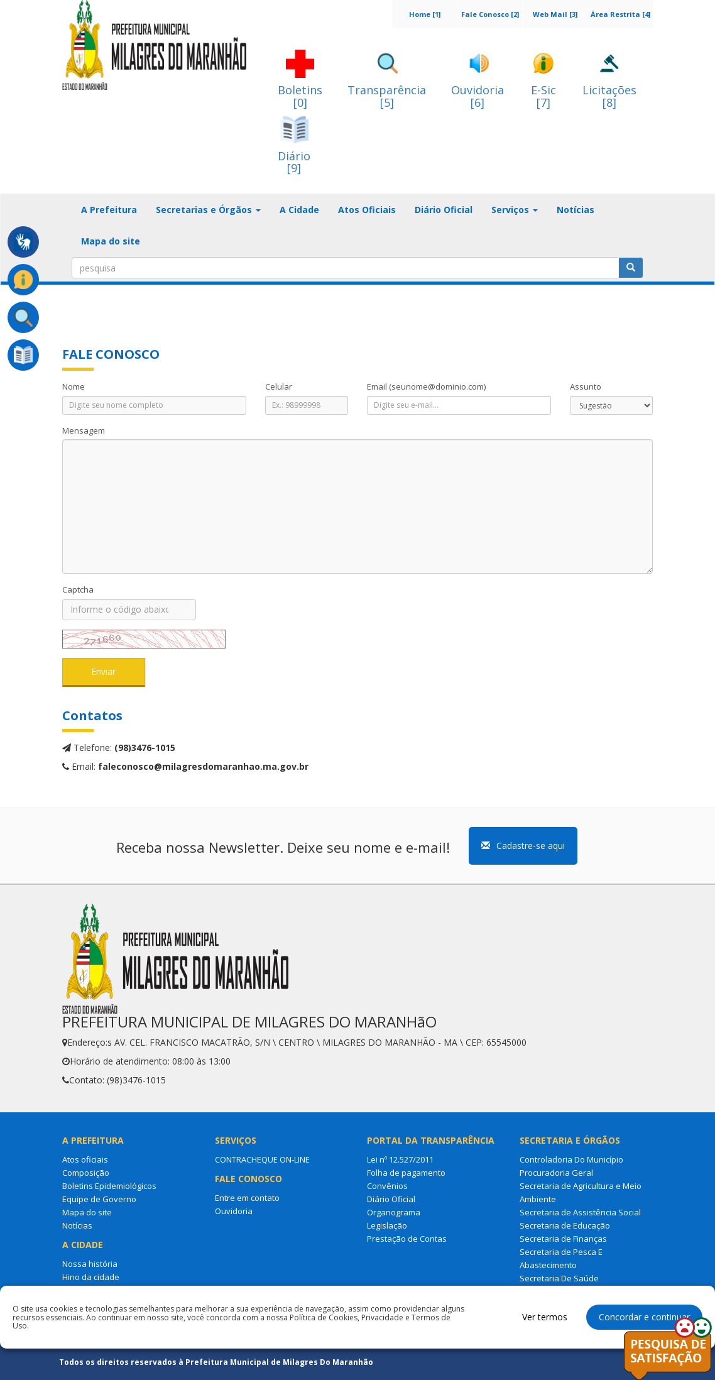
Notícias (575, 210)
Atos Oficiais (367, 210)
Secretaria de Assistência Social (580, 1212)
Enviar (103, 671)
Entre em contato (247, 1197)
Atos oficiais (85, 1159)
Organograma (393, 1212)
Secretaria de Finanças (563, 1238)
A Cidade (299, 210)
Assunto (585, 386)
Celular (278, 386)
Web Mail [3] (555, 14)
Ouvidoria (234, 1211)
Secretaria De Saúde (559, 1278)
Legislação (387, 1225)
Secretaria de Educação (565, 1225)
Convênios (387, 1185)
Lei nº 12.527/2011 (400, 1159)
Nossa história (89, 1263)
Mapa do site (110, 241)
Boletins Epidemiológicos (109, 1185)
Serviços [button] (514, 210)
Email (426, 386)
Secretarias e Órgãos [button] (208, 210)
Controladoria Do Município (571, 1159)
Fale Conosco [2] (490, 14)
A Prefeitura (109, 210)
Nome (73, 386)
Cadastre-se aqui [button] (523, 846)
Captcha (78, 589)
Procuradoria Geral (556, 1172)
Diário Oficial (443, 210)
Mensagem (83, 430)
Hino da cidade (90, 1277)
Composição (85, 1172)
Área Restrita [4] (620, 14)
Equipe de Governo (99, 1199)
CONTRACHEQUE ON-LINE (262, 1159)
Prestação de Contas (407, 1238)
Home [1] (424, 14)
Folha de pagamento (406, 1172)
